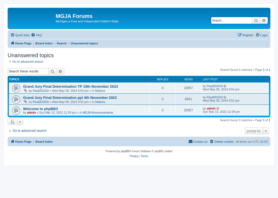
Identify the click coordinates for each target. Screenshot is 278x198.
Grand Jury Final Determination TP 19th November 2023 (70, 86)
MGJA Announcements (98, 112)
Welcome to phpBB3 (40, 109)
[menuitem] (36, 35)
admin (31, 112)
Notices (100, 90)
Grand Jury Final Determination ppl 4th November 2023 (70, 98)
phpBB (125, 151)
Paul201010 (41, 90)
